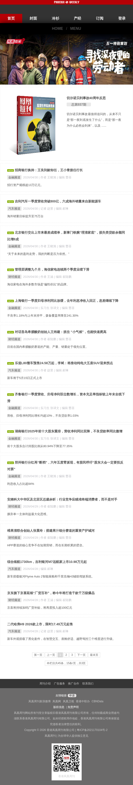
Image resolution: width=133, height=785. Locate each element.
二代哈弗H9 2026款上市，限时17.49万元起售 (40, 624)
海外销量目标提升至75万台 (25, 216)
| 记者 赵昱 (46, 208)
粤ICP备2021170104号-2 (92, 730)
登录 (122, 18)
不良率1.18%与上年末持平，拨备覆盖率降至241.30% (42, 315)
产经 (77, 18)
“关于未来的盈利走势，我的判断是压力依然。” (38, 254)
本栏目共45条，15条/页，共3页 (66, 663)
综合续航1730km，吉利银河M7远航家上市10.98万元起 (47, 562)
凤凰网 (57, 701)
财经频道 (14, 276)
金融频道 (14, 177)
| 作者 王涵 (46, 276)
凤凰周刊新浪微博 (39, 701)
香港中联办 (83, 701)
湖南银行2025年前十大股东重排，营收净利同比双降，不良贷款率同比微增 (68, 431)
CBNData (97, 701)
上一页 (51, 655)
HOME (57, 29)
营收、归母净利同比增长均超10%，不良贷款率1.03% (43, 415)
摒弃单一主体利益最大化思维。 (28, 514)
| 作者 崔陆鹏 (48, 339)
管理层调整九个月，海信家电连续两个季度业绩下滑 (52, 269)
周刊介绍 (45, 683)
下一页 (81, 655)
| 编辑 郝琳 (61, 208)
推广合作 (73, 683)
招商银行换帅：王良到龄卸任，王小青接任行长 (49, 170)
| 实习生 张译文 (49, 308)
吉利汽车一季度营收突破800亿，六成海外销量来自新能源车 (58, 201)
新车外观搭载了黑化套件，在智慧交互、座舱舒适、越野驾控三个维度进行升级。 (61, 639)
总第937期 (78, 104)
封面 (33, 18)
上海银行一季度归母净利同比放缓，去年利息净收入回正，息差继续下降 (66, 300)
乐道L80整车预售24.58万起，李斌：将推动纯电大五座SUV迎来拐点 (64, 363)
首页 (11, 18)
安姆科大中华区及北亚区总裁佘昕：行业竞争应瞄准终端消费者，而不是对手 (62, 499)
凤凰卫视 (68, 701)
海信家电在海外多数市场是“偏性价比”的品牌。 (38, 284)
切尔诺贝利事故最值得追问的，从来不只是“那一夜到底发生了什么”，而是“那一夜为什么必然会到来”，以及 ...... (94, 119)
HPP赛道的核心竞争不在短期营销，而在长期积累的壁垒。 (46, 545)
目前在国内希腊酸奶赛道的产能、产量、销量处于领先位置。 (47, 346)
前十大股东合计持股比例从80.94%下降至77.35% (39, 446)
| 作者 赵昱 (46, 370)
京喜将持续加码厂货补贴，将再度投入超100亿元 (39, 607)
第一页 (38, 655)
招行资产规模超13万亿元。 (25, 185)
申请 (71, 695)
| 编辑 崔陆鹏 (62, 276)
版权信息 (58, 707)
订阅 (99, 18)
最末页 (94, 655)
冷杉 (55, 18)
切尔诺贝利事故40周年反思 (86, 98)
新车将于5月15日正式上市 (24, 378)
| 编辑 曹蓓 (64, 177)
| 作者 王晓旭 (48, 177)
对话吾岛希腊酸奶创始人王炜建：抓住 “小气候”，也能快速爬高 (60, 332)
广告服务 (59, 683)
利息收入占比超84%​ (20, 484)
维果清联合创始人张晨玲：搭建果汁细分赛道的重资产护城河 (51, 530)
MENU (75, 29)
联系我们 (87, 683)
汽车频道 (14, 208)
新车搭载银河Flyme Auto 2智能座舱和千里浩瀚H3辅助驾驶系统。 (50, 576)
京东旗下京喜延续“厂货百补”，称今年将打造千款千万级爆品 (51, 593)
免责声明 (73, 707)
